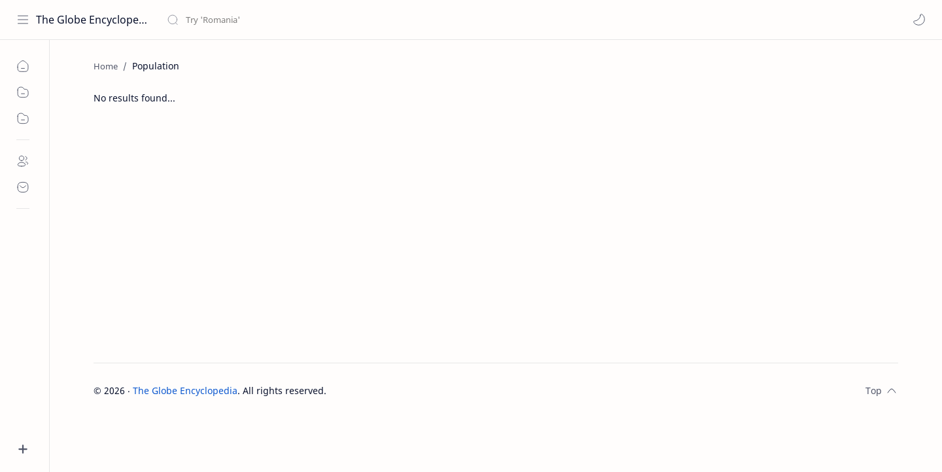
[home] (23, 66)
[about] (23, 161)
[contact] (23, 187)
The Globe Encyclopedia (93, 19)
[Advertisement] (495, 238)
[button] (919, 19)
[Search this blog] (271, 19)
